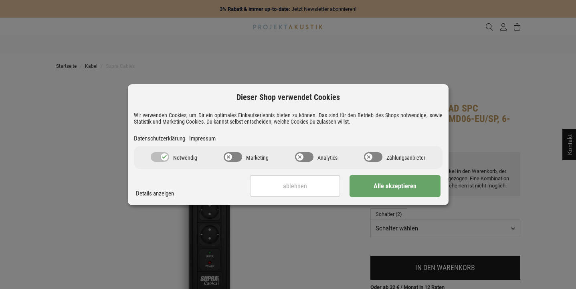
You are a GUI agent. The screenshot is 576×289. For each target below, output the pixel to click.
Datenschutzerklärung (159, 138)
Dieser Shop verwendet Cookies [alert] (288, 97)
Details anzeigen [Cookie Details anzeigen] (155, 193)
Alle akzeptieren (400, 186)
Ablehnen (311, 186)
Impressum (202, 138)
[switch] (160, 157)
